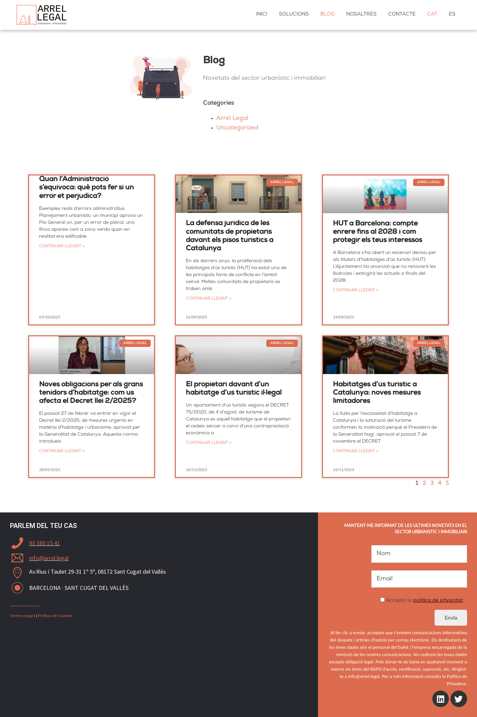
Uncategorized (237, 128)
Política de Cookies (55, 616)
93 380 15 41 (44, 543)
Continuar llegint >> (62, 247)
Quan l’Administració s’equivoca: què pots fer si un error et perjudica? (86, 188)
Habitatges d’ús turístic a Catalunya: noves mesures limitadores (377, 393)
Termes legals (22, 616)
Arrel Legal (232, 118)
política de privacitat (438, 600)
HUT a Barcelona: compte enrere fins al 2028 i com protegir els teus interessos (377, 232)
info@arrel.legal (49, 558)
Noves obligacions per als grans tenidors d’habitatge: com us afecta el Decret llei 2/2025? (91, 393)
